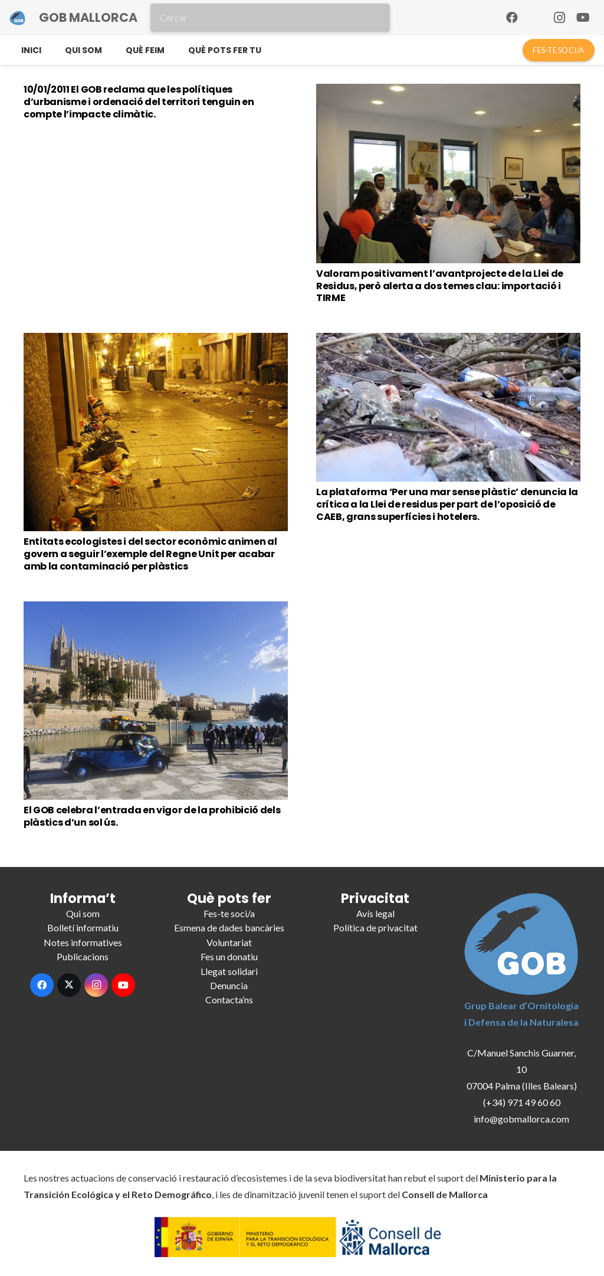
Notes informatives (83, 942)
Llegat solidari (229, 971)
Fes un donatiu (229, 956)
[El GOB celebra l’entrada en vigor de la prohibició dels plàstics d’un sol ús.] (156, 700)
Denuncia (229, 985)
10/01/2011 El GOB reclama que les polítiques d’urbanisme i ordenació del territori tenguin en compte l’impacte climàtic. (139, 102)
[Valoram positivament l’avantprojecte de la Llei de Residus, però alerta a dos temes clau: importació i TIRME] (448, 173)
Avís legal (375, 913)
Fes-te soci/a (229, 913)
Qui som (83, 913)
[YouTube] (583, 18)
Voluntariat (229, 942)
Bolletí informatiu (83, 927)
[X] (69, 985)
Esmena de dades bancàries (229, 927)
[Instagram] (559, 18)
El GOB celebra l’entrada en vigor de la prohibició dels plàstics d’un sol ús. (152, 816)
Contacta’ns (229, 999)
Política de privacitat (375, 927)
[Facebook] (512, 18)
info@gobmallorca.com (521, 1118)
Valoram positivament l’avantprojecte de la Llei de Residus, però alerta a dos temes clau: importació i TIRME (439, 286)
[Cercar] (270, 18)
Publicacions (83, 956)
